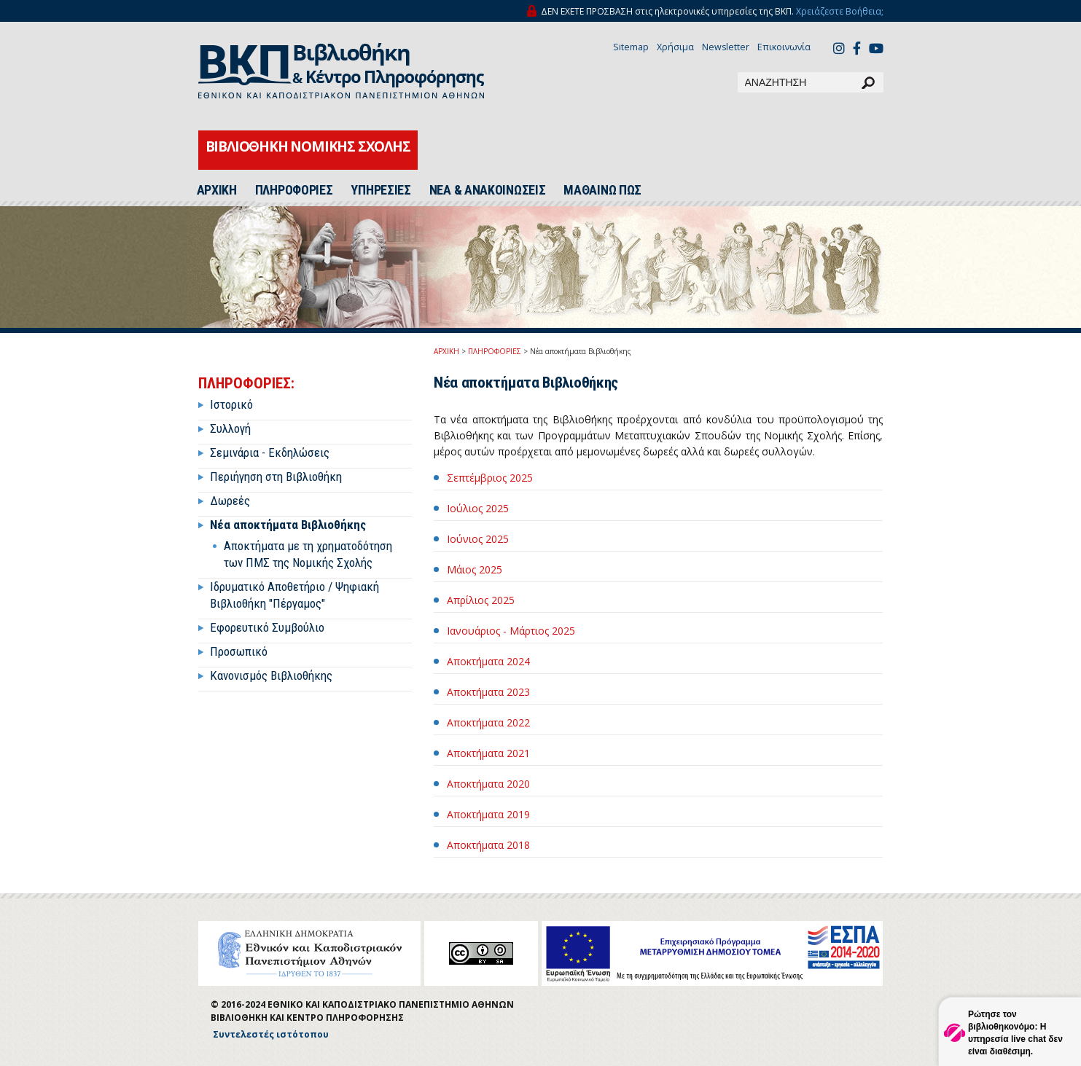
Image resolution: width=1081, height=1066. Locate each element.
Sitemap (631, 47)
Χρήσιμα (675, 47)
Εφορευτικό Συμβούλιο (267, 627)
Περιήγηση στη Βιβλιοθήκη (276, 476)
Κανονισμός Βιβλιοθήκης (271, 675)
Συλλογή (230, 428)
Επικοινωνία (784, 47)
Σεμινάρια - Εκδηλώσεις (269, 452)
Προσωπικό (239, 651)
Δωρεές (230, 500)
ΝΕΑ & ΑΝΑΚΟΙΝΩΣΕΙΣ (487, 190)
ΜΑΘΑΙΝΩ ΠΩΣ (602, 190)
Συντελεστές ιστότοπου (271, 1034)
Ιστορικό (231, 404)
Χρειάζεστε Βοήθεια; (839, 11)
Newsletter (725, 47)
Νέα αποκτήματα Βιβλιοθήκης (288, 524)
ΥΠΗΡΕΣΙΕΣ (380, 190)
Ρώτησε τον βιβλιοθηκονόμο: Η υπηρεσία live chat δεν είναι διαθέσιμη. (1015, 1033)
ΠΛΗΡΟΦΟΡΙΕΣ (294, 190)
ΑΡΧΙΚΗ (217, 190)
